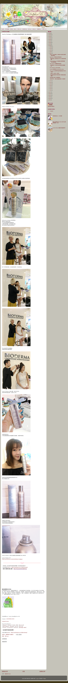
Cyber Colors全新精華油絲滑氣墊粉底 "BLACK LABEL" (58, 71)
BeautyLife (21, 625)
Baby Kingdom (5, 626)
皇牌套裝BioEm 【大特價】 (57, 116)
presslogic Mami (22, 627)
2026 (50, 33)
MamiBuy (12, 626)
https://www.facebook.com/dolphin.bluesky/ (19, 567)
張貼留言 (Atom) (8, 673)
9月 (51, 51)
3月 (51, 87)
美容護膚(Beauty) (39, 29)
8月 (51, 53)
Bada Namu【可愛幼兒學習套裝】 (56, 57)
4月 (51, 85)
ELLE (16, 626)
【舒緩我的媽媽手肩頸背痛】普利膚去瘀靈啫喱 (58, 75)
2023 (50, 37)
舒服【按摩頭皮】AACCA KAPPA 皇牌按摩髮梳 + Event (59, 122)
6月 (51, 82)
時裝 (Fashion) (19, 29)
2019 (50, 44)
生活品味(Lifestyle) (24, 29)
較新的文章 (5, 671)
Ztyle (14, 625)
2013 (50, 98)
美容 (6, 636)
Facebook (8, 567)
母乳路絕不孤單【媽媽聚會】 (55, 77)
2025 (50, 34)
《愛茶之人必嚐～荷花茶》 (55, 73)
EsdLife (4, 627)
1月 (50, 90)
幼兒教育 (3, 29)
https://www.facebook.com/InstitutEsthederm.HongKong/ (12, 559)
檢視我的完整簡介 (51, 106)
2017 (50, 92)
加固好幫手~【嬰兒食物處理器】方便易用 (57, 79)
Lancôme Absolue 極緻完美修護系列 (59, 127)
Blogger (44, 678)
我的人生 (15, 29)
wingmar (37, 678)
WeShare (9, 625)
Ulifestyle (16, 627)
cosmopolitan (10, 627)
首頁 (24, 671)
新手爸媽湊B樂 (7, 29)
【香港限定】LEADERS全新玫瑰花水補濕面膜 (57, 66)
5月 (51, 84)
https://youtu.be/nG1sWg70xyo (20, 568)
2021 (50, 41)
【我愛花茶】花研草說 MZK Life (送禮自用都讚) (58, 59)
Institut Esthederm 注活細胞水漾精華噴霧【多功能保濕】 (57, 62)
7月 (51, 80)
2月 (51, 88)
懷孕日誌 (11, 29)
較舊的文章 (42, 671)
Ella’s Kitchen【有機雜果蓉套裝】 (56, 63)
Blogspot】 (5, 625)
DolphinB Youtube (5, 621)
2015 (50, 95)
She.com (21, 626)
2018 (50, 45)
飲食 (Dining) (29, 29)
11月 (51, 48)
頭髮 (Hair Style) (44, 29)
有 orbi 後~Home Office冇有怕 (55, 67)
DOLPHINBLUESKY (10, 618)
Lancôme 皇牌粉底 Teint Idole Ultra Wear (57, 69)
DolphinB (51, 111)
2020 (50, 42)
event (8, 636)
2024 (50, 36)
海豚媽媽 (50, 104)
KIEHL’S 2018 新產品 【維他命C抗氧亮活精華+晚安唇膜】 (58, 55)
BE (17, 625)
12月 (51, 47)
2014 (50, 96)
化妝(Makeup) (34, 29)
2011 (50, 100)
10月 (51, 50)
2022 (50, 39)
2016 (50, 93)
